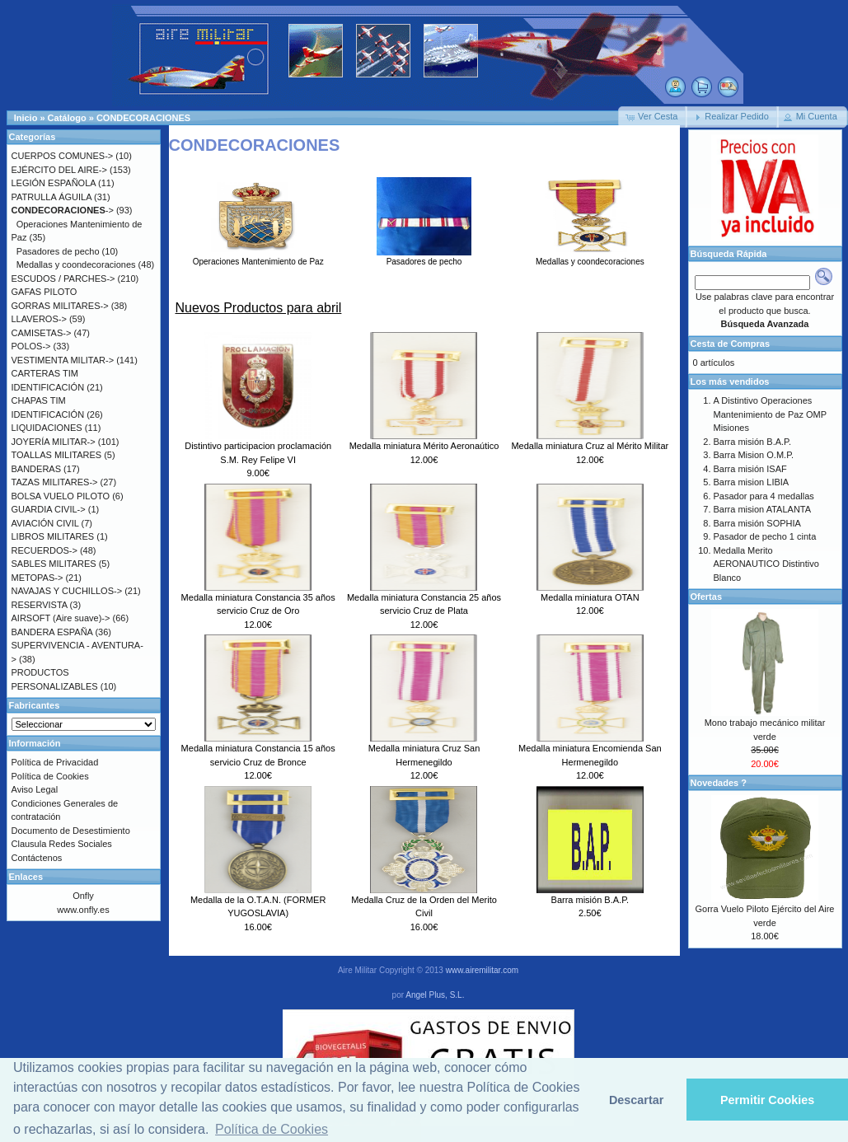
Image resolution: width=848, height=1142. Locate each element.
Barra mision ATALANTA (763, 509)
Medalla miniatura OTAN (590, 597)
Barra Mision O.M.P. (754, 455)
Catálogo (67, 118)
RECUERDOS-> (44, 550)
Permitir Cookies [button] (767, 1100)
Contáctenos (37, 858)
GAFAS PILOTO (44, 292)
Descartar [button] (636, 1100)
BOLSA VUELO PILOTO (61, 496)
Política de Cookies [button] (271, 1129)
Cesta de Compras (731, 344)
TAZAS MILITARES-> (55, 482)
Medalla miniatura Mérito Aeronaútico (424, 446)
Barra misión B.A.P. (590, 900)
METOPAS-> (37, 578)
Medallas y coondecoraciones (590, 257)
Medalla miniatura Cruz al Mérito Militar (589, 446)
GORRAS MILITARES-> (60, 306)
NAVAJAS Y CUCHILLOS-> (67, 591)
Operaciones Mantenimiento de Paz (258, 257)
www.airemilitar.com (482, 970)
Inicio (26, 118)
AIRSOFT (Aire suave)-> (61, 618)
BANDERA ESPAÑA (52, 632)
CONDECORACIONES (143, 118)
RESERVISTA (40, 605)
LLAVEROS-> (39, 319)
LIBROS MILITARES (53, 536)
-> (63, 210)
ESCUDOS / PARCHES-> (63, 278)
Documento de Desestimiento (71, 830)
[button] (652, 117)
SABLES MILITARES (54, 564)
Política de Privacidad (55, 762)
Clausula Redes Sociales (62, 844)
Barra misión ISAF (750, 469)
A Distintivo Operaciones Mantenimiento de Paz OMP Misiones (770, 414)
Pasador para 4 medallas (764, 496)
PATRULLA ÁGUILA (51, 197)
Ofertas (707, 596)
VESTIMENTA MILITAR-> (63, 360)
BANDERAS (37, 469)
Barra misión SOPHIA (757, 523)
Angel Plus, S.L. (434, 994)
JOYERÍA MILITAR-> (54, 442)
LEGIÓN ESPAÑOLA (54, 183)
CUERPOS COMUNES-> (63, 156)
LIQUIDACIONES (47, 428)
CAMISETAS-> (42, 333)
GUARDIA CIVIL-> (49, 509)
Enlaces (26, 877)
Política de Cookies (50, 776)
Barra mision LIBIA (751, 482)
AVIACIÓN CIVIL (45, 523)
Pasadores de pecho (424, 257)
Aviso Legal (35, 789)
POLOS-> (31, 346)
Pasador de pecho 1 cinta (765, 536)
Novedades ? (719, 783)
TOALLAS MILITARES (57, 455)
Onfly (83, 896)
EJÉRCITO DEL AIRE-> (59, 170)
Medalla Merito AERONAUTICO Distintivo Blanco (766, 564)
